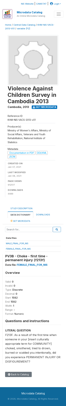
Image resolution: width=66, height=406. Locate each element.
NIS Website (27, 4)
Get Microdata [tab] (20, 220)
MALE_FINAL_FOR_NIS (17, 243)
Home (8, 25)
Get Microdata (44, 107)
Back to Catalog (18, 374)
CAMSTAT (41, 4)
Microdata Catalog (29, 12)
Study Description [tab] (21, 208)
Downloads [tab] (43, 214)
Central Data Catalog (24, 25)
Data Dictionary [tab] (20, 215)
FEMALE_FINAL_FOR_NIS (18, 248)
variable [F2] (23, 28)
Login (54, 4)
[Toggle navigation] (58, 14)
